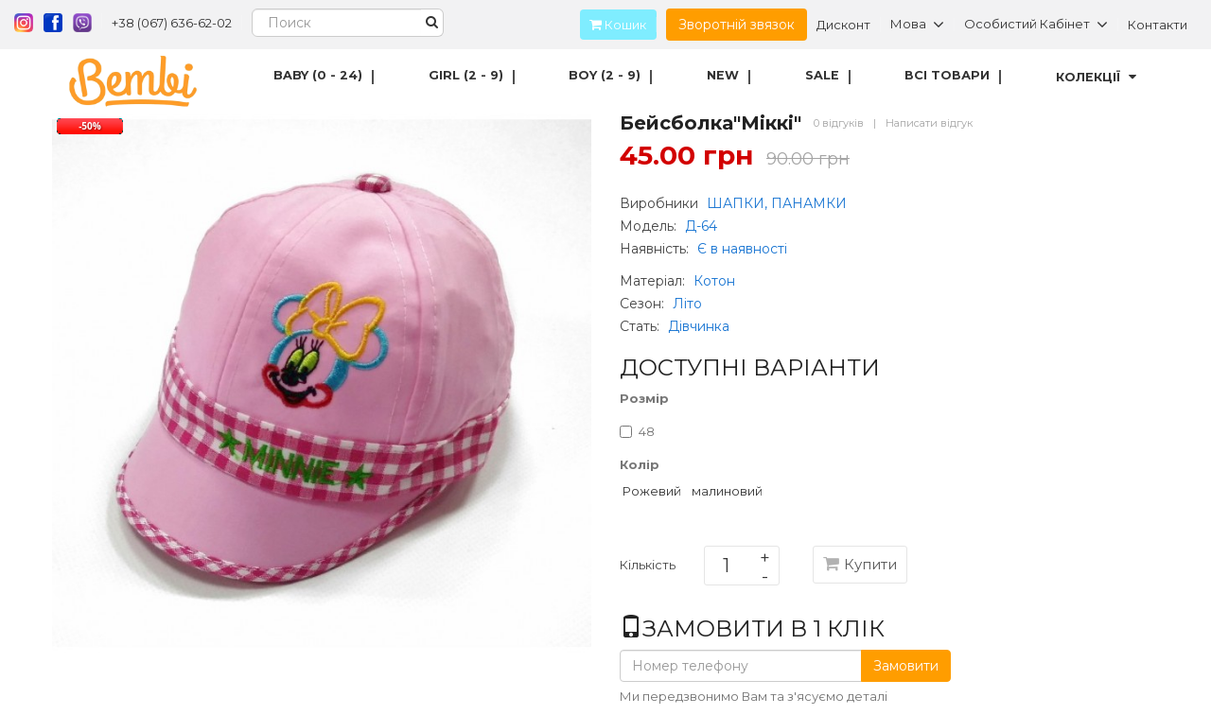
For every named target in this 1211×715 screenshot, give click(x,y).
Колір (639, 464)
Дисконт (843, 24)
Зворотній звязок (736, 24)
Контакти (1157, 24)
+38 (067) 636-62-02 (172, 22)
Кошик (613, 24)
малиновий (727, 490)
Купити (860, 564)
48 (637, 431)
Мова (917, 24)
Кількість (648, 568)
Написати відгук (929, 123)
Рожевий (652, 490)
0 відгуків (839, 123)
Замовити (906, 665)
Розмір (644, 398)
